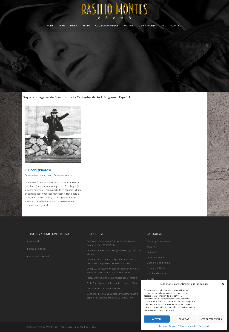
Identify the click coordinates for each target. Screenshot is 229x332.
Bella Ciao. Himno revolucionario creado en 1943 (112, 283)
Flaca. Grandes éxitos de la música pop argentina (112, 277)
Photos (69, 175)
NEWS (62, 25)
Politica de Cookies (36, 248)
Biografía (151, 246)
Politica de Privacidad (38, 256)
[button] (222, 283)
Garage (150, 278)
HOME (50, 25)
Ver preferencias (211, 319)
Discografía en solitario (158, 262)
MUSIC (73, 25)
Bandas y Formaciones (158, 241)
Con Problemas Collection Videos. (104, 288)
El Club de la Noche (156, 273)
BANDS (86, 25)
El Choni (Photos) (38, 170)
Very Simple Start (76, 326)
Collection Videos (155, 257)
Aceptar (157, 319)
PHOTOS (128, 25)
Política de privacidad (187, 326)
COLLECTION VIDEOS (106, 25)
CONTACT (177, 25)
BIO (164, 25)
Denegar (184, 319)
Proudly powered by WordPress (41, 326)
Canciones (152, 251)
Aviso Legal (204, 326)
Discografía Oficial (156, 268)
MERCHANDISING (147, 25)
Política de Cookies (167, 326)
